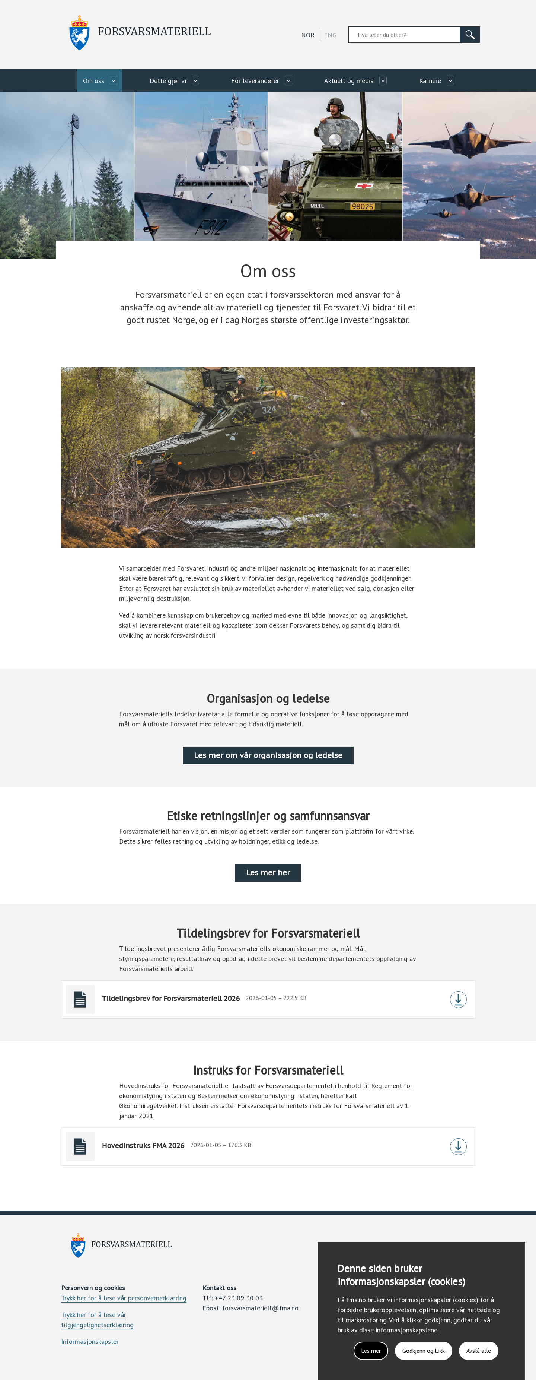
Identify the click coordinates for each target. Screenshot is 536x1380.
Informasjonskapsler (90, 1341)
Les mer (371, 1350)
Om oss (93, 80)
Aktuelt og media (349, 80)
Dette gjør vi (168, 80)
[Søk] (470, 34)
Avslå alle (478, 1350)
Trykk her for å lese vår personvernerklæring (123, 1298)
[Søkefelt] (404, 34)
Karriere (430, 80)
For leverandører (255, 80)
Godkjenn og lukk (423, 1350)
